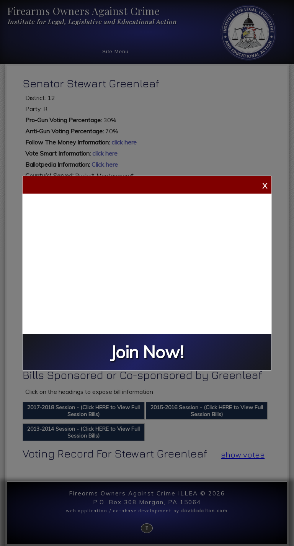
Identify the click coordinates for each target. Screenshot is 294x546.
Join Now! (147, 351)
